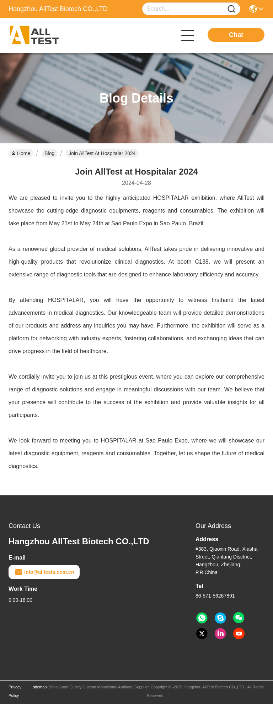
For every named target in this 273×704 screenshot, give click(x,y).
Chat (236, 34)
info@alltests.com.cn (44, 572)
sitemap (40, 687)
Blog (49, 153)
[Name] (231, 9)
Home (20, 153)
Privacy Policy (15, 691)
